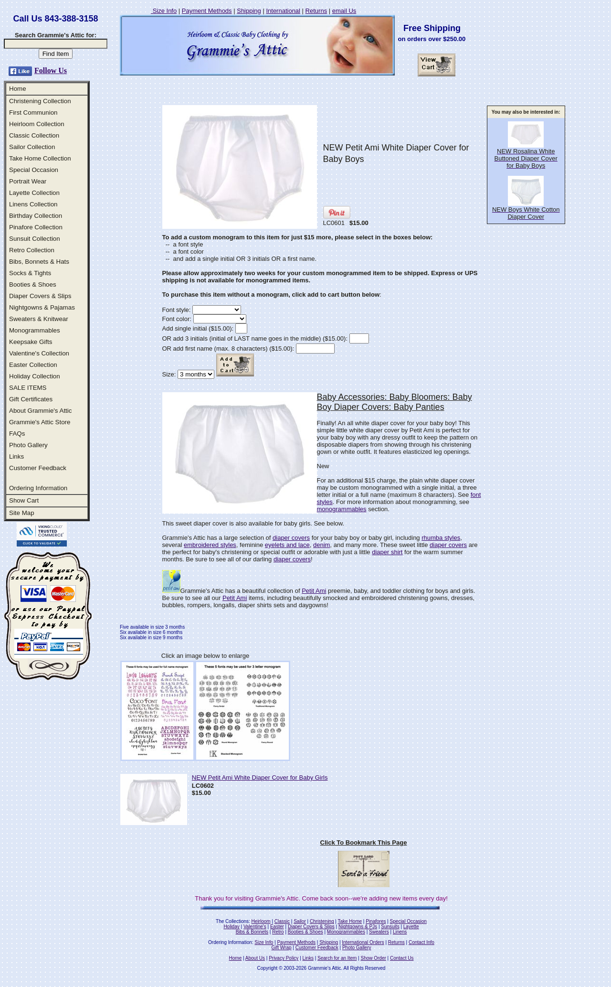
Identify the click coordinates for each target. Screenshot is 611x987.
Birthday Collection (35, 215)
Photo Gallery (28, 445)
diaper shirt (387, 552)
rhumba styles (440, 537)
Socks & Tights (30, 273)
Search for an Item (337, 958)
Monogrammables (34, 330)
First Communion (33, 112)
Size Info (164, 10)
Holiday (231, 926)
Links (16, 456)
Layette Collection (34, 192)
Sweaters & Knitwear (38, 318)
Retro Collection (31, 250)
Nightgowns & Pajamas (42, 307)
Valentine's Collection (39, 353)
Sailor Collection (32, 146)
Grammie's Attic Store (39, 422)
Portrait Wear (27, 181)
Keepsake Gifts (30, 341)
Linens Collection (33, 204)
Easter (277, 926)
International (283, 10)
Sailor (300, 921)
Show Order (373, 958)
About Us (255, 958)
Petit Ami (314, 590)
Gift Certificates (31, 399)
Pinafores (376, 921)
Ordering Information (38, 488)
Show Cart (24, 500)
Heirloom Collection (36, 124)
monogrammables (342, 509)
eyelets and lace (287, 544)
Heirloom (261, 921)
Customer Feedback (37, 468)
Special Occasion (33, 169)
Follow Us (50, 70)
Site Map (21, 512)
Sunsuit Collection (34, 238)
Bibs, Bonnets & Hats (39, 261)
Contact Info (421, 942)
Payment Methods (207, 10)
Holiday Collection (34, 376)
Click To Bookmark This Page (363, 842)
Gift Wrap (282, 947)
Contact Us (401, 958)
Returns (316, 10)
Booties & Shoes (32, 284)
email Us (344, 10)
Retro (278, 931)
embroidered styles (210, 544)
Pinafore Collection (36, 227)
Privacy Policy (283, 958)
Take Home (349, 921)
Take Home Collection (40, 158)
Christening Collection (40, 101)
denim (321, 544)
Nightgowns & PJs (357, 926)
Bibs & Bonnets (252, 931)
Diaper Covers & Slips (40, 296)
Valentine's (254, 926)
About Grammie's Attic (40, 410)
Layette (411, 926)
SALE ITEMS (28, 387)
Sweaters (379, 931)
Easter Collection (33, 364)
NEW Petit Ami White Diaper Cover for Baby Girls (260, 777)
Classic (282, 921)
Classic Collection (34, 135)
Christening (322, 921)
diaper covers (291, 537)
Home (17, 88)
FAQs (17, 433)
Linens (400, 931)
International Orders (363, 942)
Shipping (249, 10)
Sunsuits (390, 926)
